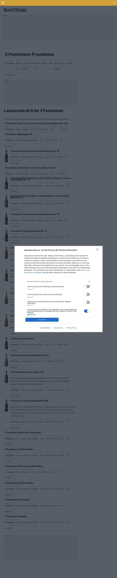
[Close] (98, 250)
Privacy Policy (71, 328)
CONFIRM (42, 320)
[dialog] (58, 289)
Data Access (58, 328)
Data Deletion (45, 328)
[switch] (87, 286)
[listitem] (58, 281)
